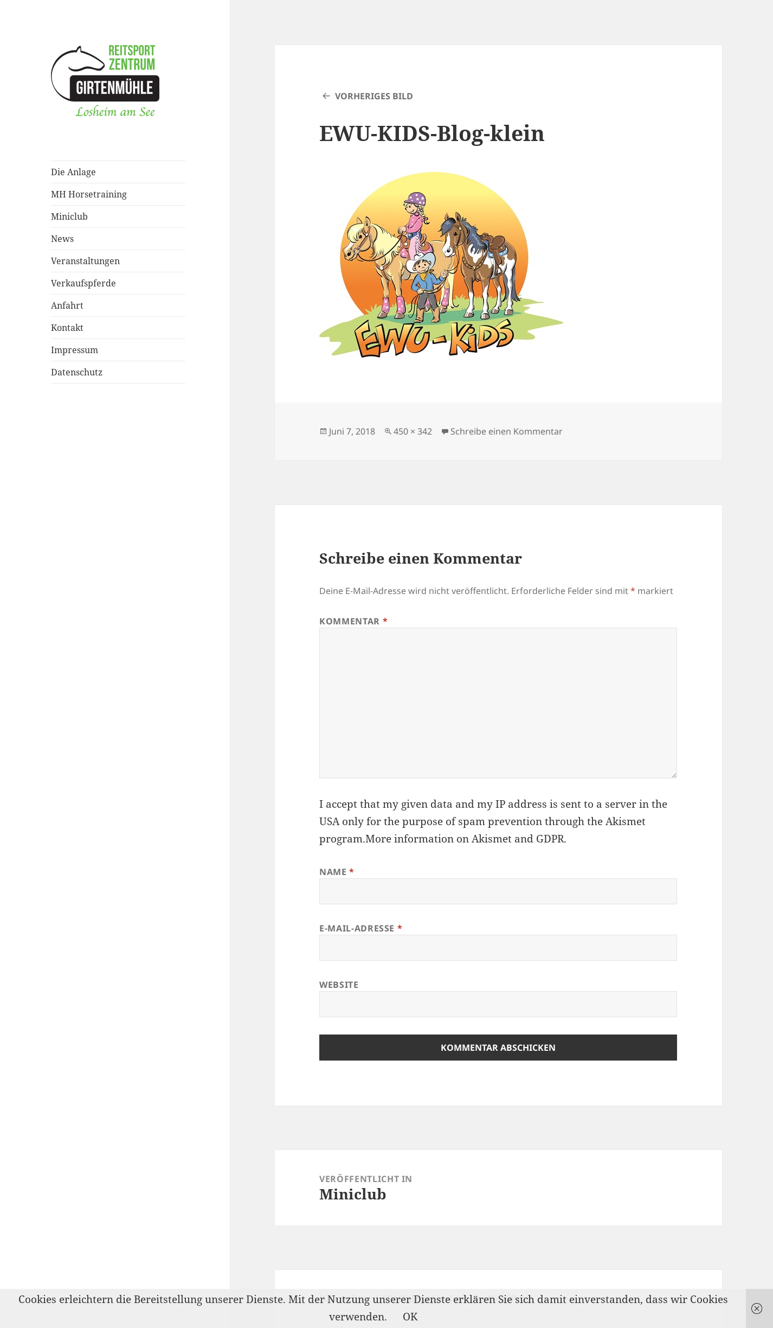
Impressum (74, 350)
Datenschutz (76, 372)
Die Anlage (73, 172)
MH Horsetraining (89, 194)
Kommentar (353, 621)
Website (338, 985)
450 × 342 (413, 431)
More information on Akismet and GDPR (464, 839)
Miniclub (69, 216)
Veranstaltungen (85, 261)
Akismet (625, 821)
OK (410, 1317)
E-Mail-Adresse (360, 928)
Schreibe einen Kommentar (506, 431)
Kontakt (67, 328)
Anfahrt (67, 305)
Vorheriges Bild (374, 96)
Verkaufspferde (83, 283)
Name (337, 872)
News (62, 239)
